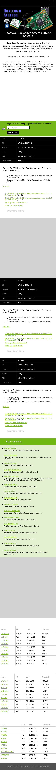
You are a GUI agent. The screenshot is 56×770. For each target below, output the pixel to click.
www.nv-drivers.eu (10, 455)
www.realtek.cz (9, 491)
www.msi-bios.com (10, 497)
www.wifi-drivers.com (11, 476)
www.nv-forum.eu (10, 543)
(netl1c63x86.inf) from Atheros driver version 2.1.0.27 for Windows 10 (28, 194)
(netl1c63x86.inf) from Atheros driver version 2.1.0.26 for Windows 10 (28, 334)
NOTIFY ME (13, 133)
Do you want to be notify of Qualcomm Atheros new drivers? (30, 123)
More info (6, 186)
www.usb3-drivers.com (12, 511)
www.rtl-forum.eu (10, 550)
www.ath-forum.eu (10, 537)
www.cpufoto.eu (9, 530)
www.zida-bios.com (11, 524)
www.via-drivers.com (11, 517)
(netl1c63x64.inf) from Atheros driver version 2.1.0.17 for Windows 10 (28, 419)
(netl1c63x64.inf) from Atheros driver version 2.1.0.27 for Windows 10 (28, 199)
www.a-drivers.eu (10, 448)
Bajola (47, 766)
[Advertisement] (28, 97)
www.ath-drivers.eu (11, 504)
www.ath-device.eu (10, 484)
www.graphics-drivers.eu (12, 469)
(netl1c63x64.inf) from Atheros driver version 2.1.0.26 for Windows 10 (28, 339)
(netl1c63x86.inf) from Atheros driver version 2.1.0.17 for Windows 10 (28, 414)
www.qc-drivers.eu (10, 463)
